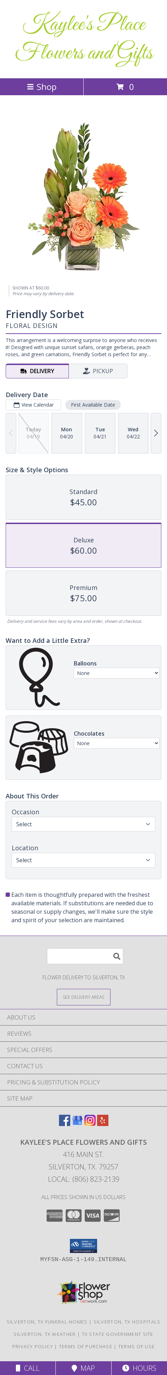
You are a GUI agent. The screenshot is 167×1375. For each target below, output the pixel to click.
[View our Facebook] (64, 1124)
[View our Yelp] (102, 1124)
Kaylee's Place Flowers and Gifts (84, 39)
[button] (83, 1246)
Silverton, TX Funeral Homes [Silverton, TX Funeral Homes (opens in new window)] (47, 1322)
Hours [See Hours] (139, 1368)
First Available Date (93, 404)
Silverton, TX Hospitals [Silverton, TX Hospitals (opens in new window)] (127, 1322)
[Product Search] (85, 956)
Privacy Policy (32, 1346)
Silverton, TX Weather (44, 1334)
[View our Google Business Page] (77, 1124)
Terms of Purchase (85, 1346)
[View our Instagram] (90, 1124)
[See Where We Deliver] (84, 996)
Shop (41, 86)
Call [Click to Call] (28, 1368)
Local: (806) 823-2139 (83, 1179)
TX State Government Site (118, 1334)
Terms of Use (136, 1346)
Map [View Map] (83, 1368)
